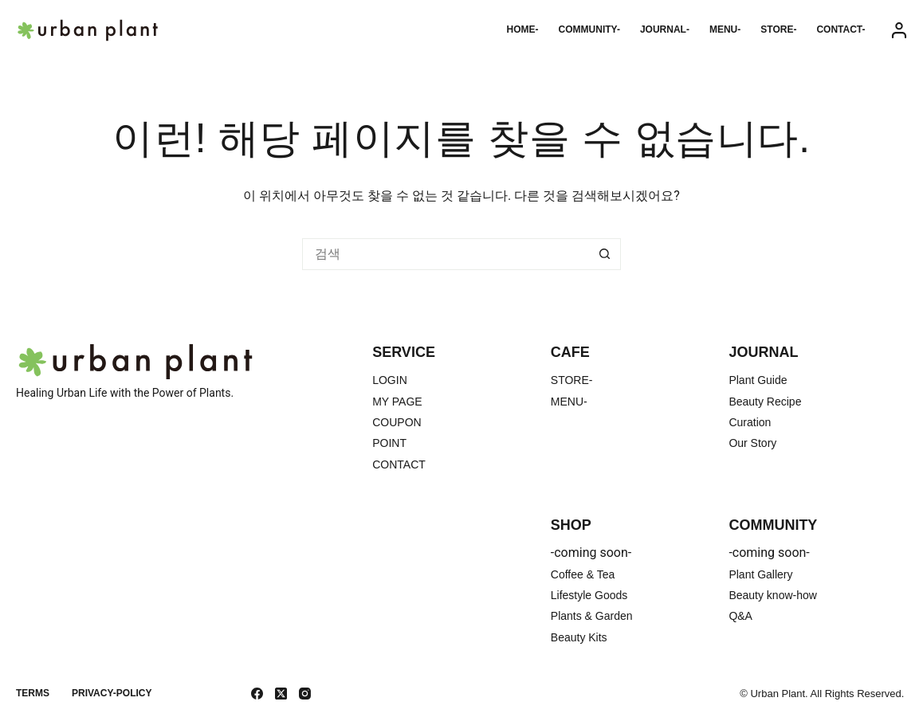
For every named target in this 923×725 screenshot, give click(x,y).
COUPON (396, 422)
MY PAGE (397, 401)
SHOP (571, 525)
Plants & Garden (592, 615)
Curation (750, 422)
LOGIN (389, 380)
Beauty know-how (773, 595)
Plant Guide (758, 380)
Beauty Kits (579, 637)
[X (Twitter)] (281, 694)
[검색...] (445, 254)
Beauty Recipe (765, 401)
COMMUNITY (773, 525)
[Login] (899, 30)
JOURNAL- (664, 29)
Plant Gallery (760, 574)
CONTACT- (840, 29)
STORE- (778, 29)
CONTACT (399, 464)
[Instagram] (305, 694)
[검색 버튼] (605, 254)
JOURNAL (763, 352)
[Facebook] (257, 694)
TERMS (32, 693)
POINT (389, 443)
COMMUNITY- (589, 29)
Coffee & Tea (583, 574)
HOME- (523, 29)
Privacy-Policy (111, 693)
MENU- (724, 29)
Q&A (740, 615)
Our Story (752, 443)
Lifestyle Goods (589, 595)
